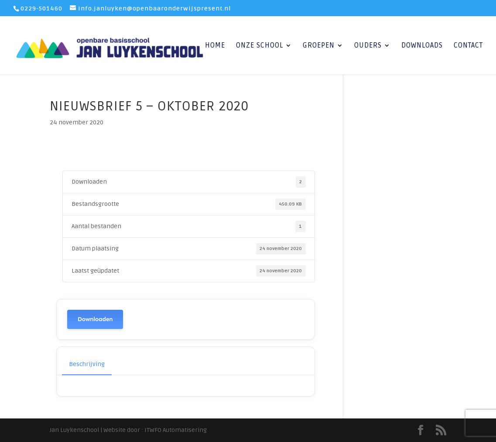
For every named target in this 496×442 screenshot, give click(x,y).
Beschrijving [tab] (87, 364)
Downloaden (95, 319)
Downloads (422, 46)
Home (215, 46)
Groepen (319, 46)
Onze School (259, 46)
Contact (468, 46)
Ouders (368, 46)
